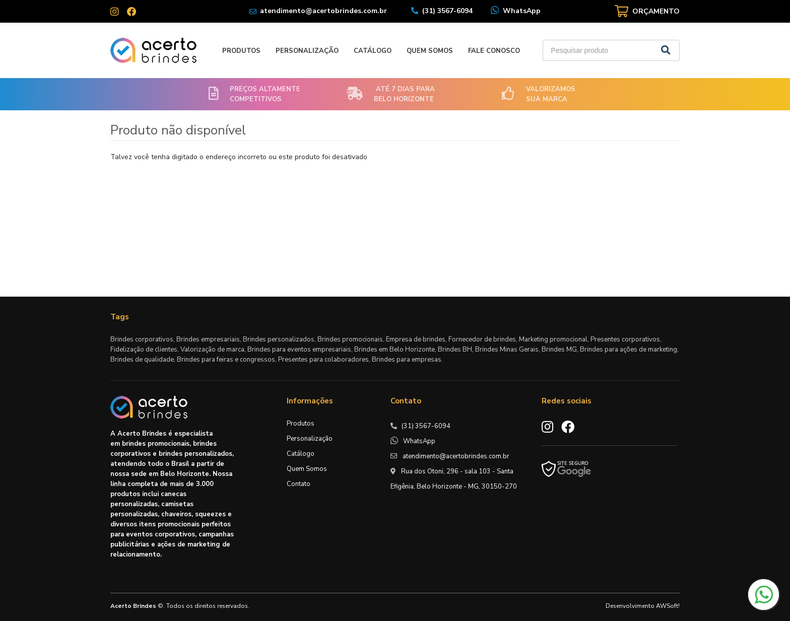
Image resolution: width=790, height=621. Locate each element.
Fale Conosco (494, 50)
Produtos (241, 50)
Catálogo (372, 50)
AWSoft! (668, 606)
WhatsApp (522, 11)
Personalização (307, 50)
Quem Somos (430, 50)
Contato (298, 484)
